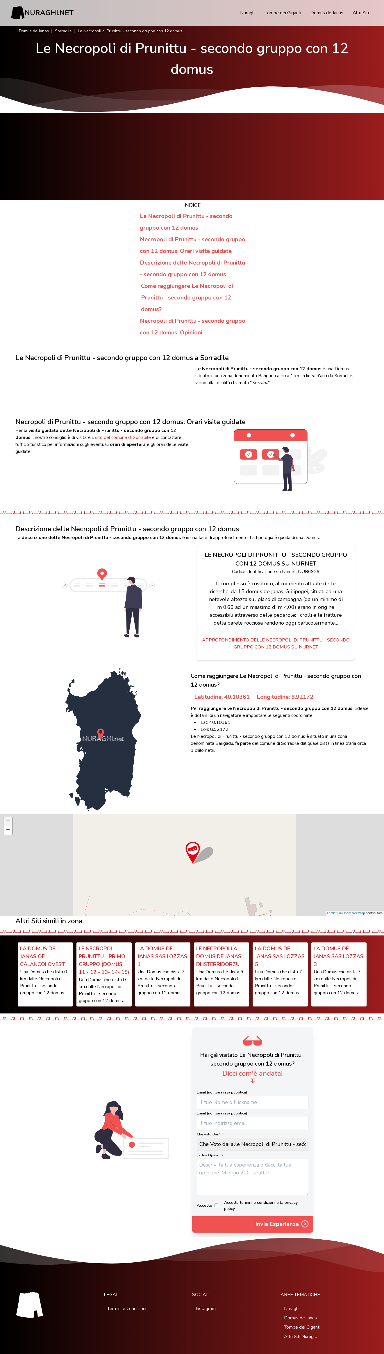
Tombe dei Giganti (283, 13)
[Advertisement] (192, 156)
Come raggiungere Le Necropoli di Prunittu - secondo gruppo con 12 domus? (187, 297)
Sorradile (63, 31)
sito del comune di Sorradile (123, 437)
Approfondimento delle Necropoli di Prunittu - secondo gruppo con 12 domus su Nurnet (276, 643)
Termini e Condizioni (126, 1308)
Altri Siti (361, 13)
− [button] (8, 830)
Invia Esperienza (282, 1224)
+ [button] (8, 821)
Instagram (206, 1308)
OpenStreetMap (353, 913)
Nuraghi (248, 13)
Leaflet (332, 913)
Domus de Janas (326, 13)
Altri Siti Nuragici (300, 1336)
